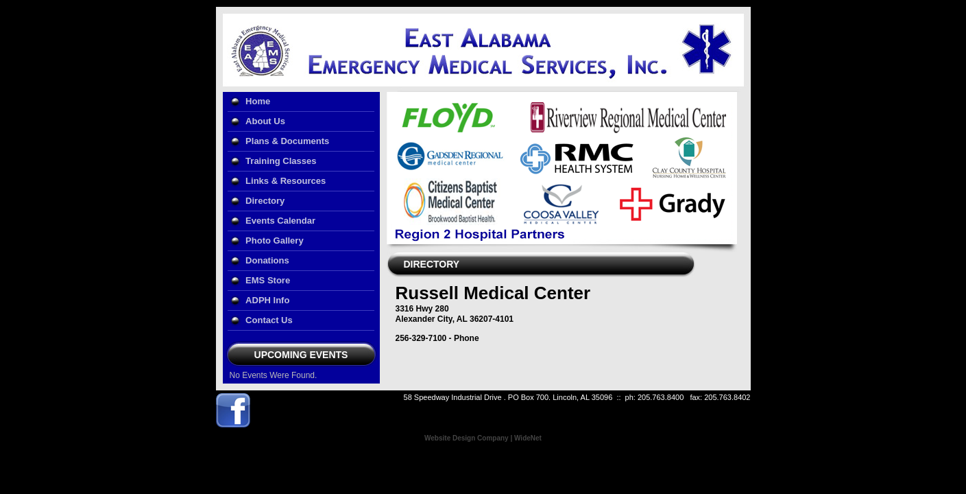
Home (257, 101)
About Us (265, 121)
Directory (265, 201)
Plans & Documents (287, 141)
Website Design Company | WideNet (483, 438)
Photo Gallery (274, 240)
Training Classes (280, 161)
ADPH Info (267, 300)
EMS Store (267, 280)
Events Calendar (280, 220)
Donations (267, 260)
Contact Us (269, 320)
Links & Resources (285, 181)
